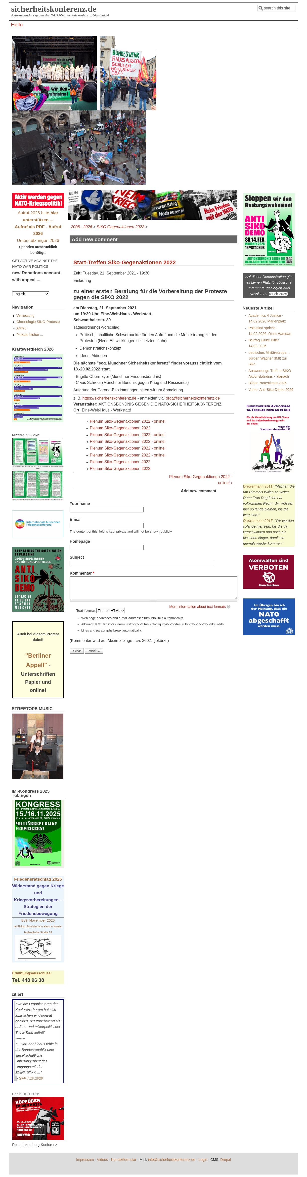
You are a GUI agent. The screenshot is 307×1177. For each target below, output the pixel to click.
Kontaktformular (123, 1160)
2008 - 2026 (81, 227)
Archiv (21, 328)
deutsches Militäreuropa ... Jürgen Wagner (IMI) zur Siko (269, 358)
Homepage (80, 541)
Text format (86, 611)
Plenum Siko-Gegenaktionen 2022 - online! (128, 421)
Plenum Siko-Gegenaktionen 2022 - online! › (200, 480)
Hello (17, 24)
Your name (80, 503)
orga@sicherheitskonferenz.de (193, 398)
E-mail (76, 519)
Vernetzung (25, 315)
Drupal (225, 1160)
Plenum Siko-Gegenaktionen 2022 (120, 428)
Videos (102, 1160)
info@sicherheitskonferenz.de (171, 1160)
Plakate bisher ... (29, 335)
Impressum (85, 1160)
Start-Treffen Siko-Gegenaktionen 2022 (124, 262)
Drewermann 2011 (257, 486)
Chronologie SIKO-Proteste (38, 322)
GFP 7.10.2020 (31, 1078)
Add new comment (198, 491)
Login (202, 1160)
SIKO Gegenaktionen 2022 (120, 227)
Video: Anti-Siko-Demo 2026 (270, 390)
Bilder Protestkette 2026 (267, 383)
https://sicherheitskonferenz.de (109, 398)
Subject (77, 557)
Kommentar (82, 573)
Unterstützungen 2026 (38, 240)
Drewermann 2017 (257, 521)
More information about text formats (197, 607)
